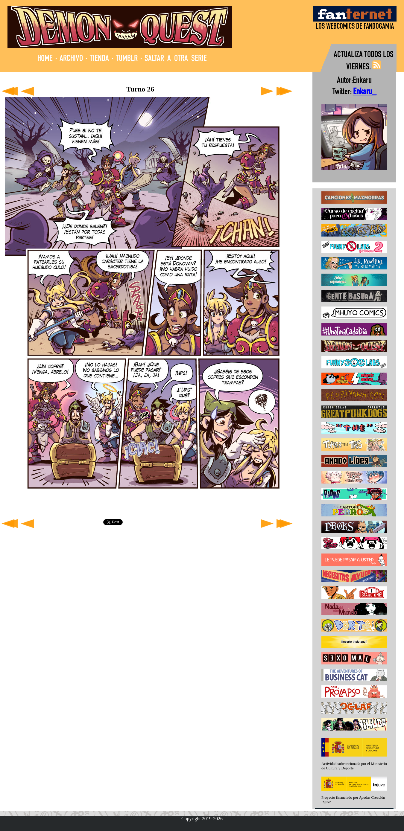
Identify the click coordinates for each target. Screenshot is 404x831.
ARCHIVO (71, 59)
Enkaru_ (364, 92)
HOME (45, 59)
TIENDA (99, 59)
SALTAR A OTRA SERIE (176, 59)
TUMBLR (127, 59)
